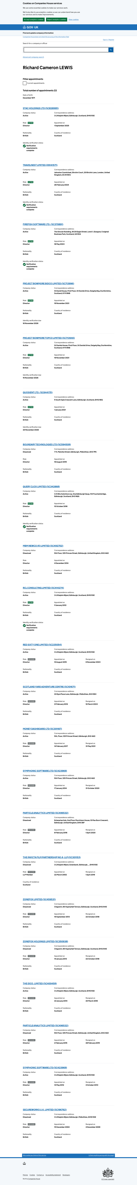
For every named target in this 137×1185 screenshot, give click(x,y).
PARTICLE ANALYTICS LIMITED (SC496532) (45, 812)
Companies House (34, 1179)
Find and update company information (38, 33)
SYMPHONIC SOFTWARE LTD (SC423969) (45, 770)
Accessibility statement (53, 1175)
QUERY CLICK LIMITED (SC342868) (41, 486)
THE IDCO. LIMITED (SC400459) (40, 983)
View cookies (74, 19)
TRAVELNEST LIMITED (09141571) (40, 165)
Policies (25, 1175)
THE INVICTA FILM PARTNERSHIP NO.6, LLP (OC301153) (52, 857)
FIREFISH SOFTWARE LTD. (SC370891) (43, 224)
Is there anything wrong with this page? (101, 1155)
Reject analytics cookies (56, 19)
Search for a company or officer (35, 43)
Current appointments (33, 83)
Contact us (40, 1175)
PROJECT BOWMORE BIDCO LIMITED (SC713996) (48, 283)
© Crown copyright (108, 1179)
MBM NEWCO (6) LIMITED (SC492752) (43, 545)
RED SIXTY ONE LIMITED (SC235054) (42, 644)
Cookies (32, 1175)
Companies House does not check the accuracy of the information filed (46, 37)
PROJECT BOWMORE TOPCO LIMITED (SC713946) (49, 338)
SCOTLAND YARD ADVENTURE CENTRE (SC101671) (49, 686)
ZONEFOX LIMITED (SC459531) (39, 899)
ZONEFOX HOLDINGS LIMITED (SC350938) (45, 941)
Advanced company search (33, 57)
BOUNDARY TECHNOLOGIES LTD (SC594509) (47, 444)
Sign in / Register (108, 40)
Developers (66, 1175)
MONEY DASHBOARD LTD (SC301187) (42, 728)
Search (111, 49)
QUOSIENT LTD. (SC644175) (38, 392)
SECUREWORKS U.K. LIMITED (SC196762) (45, 1109)
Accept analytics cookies (33, 19)
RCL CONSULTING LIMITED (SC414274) (43, 587)
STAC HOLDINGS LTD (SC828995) (41, 108)
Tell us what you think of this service (34, 1155)
